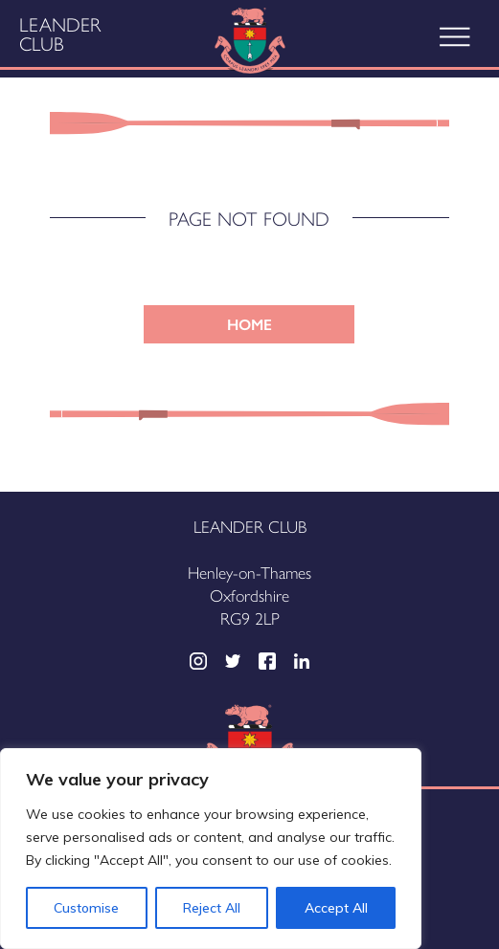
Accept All (336, 907)
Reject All (211, 907)
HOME (249, 324)
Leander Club (60, 33)
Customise (86, 907)
